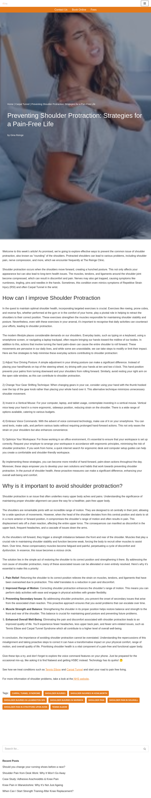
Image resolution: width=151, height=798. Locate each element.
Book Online (79, 9)
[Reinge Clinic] (5, 3)
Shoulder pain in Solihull (123, 700)
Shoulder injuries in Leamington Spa (24, 700)
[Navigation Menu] (145, 3)
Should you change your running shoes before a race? (33, 767)
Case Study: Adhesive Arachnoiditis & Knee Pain (30, 779)
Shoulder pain (96, 700)
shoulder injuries (55, 693)
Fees (94, 9)
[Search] (71, 748)
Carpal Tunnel (22, 104)
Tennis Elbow (53, 669)
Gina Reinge (16, 135)
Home (10, 104)
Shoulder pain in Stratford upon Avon (25, 707)
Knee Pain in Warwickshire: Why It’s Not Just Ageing (32, 785)
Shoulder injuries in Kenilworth (89, 693)
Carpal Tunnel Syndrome (26, 693)
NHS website (81, 678)
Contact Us (61, 9)
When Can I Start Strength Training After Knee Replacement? (37, 791)
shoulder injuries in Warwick (66, 700)
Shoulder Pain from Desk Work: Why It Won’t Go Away (33, 773)
